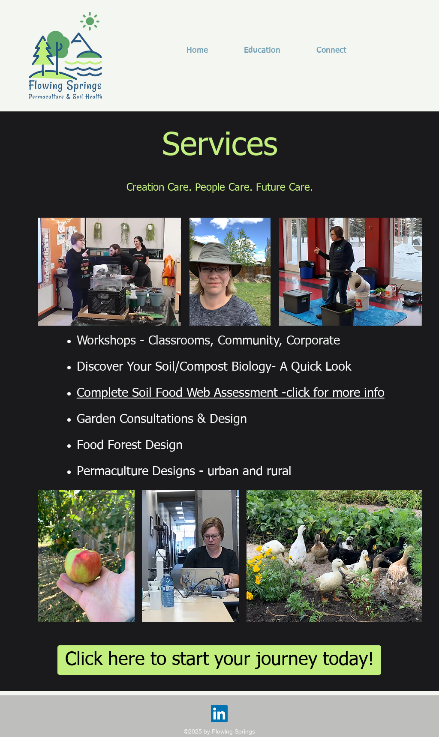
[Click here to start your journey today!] (219, 660)
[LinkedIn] (219, 713)
